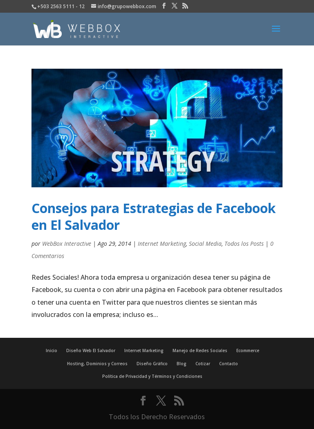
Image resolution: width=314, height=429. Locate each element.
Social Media (205, 243)
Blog (181, 363)
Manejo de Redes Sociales (200, 350)
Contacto (228, 363)
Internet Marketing (162, 243)
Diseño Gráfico (152, 363)
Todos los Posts (244, 243)
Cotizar (202, 363)
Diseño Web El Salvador (90, 350)
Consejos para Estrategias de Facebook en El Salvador (153, 216)
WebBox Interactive (66, 243)
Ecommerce (247, 350)
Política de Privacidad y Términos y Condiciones (152, 376)
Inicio (51, 350)
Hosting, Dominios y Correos (97, 363)
